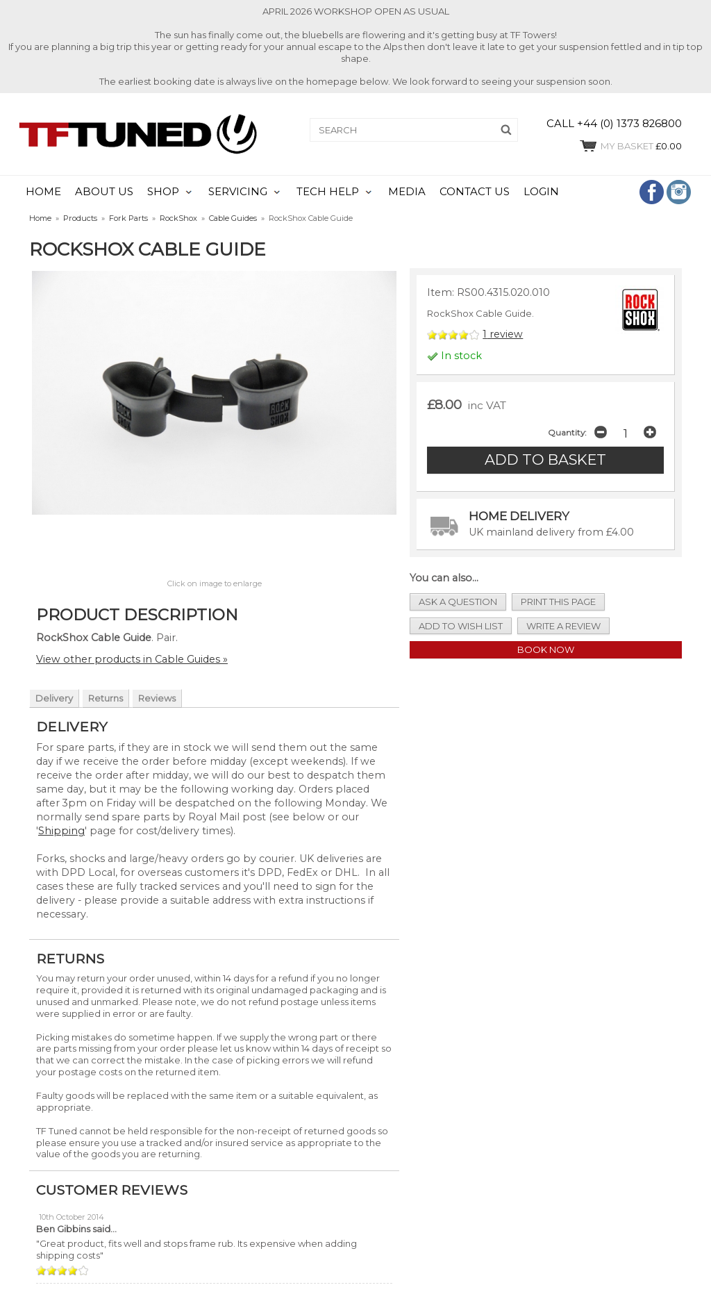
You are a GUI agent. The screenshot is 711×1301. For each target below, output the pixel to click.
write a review (563, 625)
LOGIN (541, 191)
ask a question (458, 601)
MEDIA (407, 191)
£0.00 (630, 145)
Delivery (54, 698)
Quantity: (567, 433)
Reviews (157, 698)
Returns (105, 698)
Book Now (545, 649)
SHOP (163, 191)
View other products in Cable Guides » (132, 659)
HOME (43, 191)
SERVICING (237, 191)
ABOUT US (104, 191)
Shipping (61, 830)
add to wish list (461, 625)
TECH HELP (327, 191)
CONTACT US (475, 191)
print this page (558, 601)
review (503, 334)
